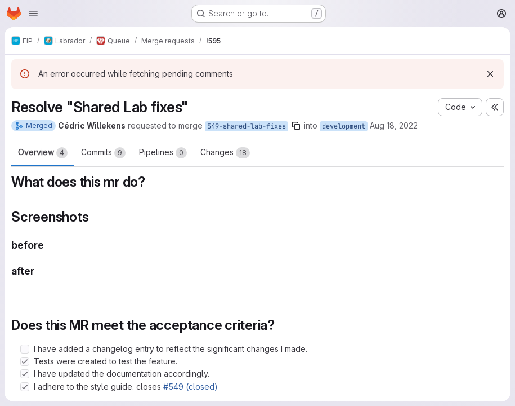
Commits (103, 152)
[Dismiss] (490, 74)
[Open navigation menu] (33, 14)
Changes (225, 152)
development (343, 126)
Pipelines (163, 152)
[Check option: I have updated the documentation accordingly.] (24, 373)
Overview (43, 152)
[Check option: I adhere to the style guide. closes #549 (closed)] (24, 386)
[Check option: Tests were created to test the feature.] (24, 361)
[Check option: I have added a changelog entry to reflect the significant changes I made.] (24, 349)
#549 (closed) (190, 386)
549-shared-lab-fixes (246, 126)
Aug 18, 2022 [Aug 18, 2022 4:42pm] (394, 125)
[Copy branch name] (296, 126)
